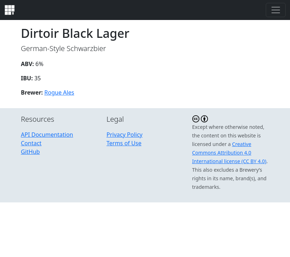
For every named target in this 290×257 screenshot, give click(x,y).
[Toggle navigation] (276, 10)
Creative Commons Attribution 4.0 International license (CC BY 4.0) (229, 153)
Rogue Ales (59, 92)
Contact (31, 143)
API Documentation (47, 134)
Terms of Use (124, 143)
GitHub (30, 152)
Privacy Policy (125, 134)
